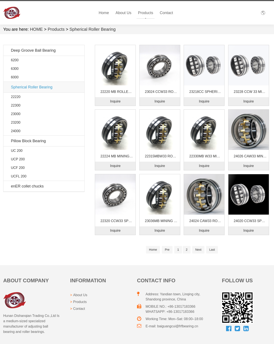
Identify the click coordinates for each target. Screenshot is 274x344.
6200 (15, 60)
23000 (16, 114)
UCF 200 (18, 168)
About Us (123, 13)
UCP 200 (18, 159)
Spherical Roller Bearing (92, 29)
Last (212, 249)
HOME (36, 29)
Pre (167, 249)
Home (104, 13)
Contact (166, 13)
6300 (15, 68)
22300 (16, 105)
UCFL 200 (18, 176)
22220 (16, 97)
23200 (16, 122)
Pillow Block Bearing (28, 141)
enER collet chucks (27, 186)
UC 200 (16, 150)
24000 (16, 131)
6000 (15, 77)
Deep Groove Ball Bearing (33, 50)
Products (145, 13)
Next (198, 249)
